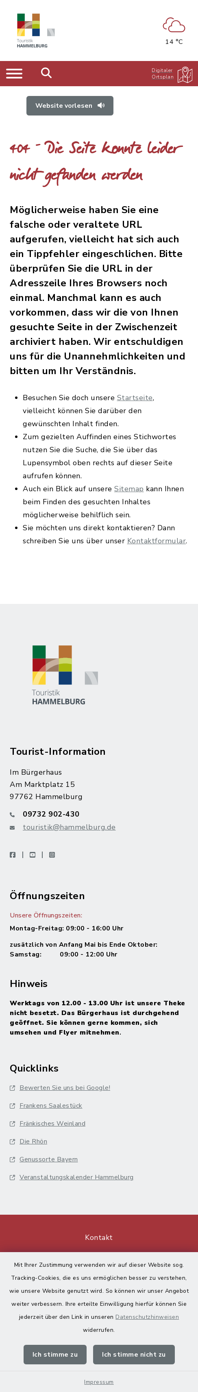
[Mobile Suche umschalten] (46, 73)
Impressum (99, 1382)
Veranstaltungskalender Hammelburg (72, 1177)
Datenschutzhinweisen (147, 1317)
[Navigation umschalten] (14, 74)
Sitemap (129, 489)
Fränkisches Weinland (47, 1123)
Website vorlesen (69, 105)
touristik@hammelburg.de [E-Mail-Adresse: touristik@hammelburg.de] (69, 827)
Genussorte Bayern (44, 1159)
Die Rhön (28, 1141)
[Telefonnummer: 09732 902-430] (99, 814)
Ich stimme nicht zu (134, 1354)
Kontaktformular (156, 541)
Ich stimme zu (55, 1354)
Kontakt (99, 1237)
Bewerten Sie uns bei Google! (60, 1087)
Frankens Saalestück (46, 1105)
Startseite (135, 398)
